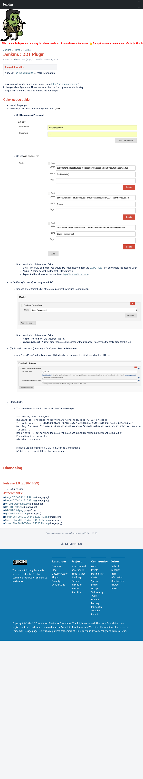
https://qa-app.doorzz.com (64, 84)
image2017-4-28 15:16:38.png (20, 500)
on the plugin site (24, 73)
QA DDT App (96, 267)
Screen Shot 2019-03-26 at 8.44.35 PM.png (27, 520)
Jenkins (7, 50)
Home (17, 50)
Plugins (27, 50)
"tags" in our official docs (75, 274)
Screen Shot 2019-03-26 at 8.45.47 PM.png (27, 523)
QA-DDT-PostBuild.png (16, 513)
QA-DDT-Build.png (14, 510)
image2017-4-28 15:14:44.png (20, 497)
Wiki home (71, 544)
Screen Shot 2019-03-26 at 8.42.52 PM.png (27, 517)
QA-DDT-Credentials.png (17, 503)
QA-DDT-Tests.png (14, 507)
